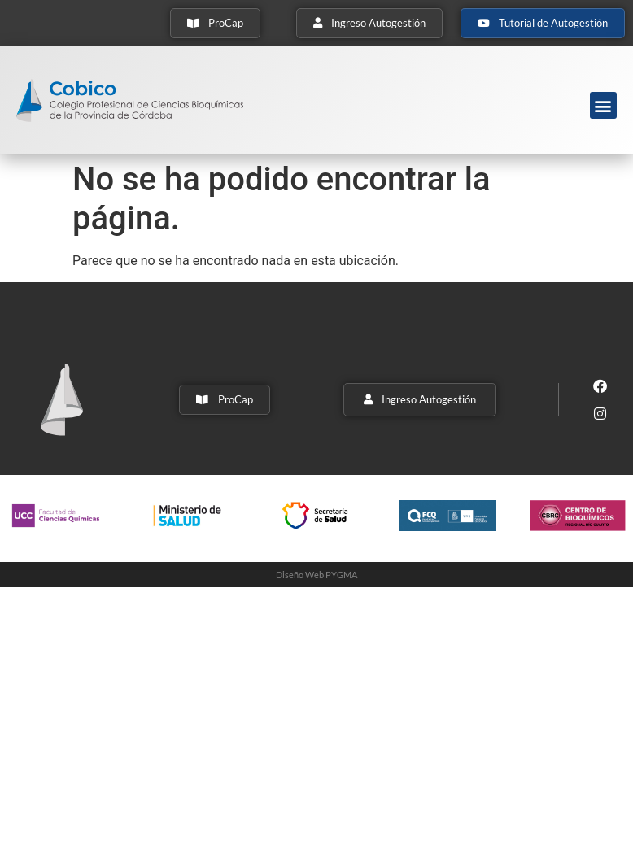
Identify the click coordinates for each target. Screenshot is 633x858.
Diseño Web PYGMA (316, 574)
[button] (603, 105)
